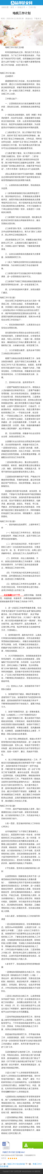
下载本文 (37, 19)
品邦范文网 (17, 1171)
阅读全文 (29, 19)
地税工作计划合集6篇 (16, 1164)
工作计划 (32, 7)
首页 (12, 7)
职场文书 (21, 7)
